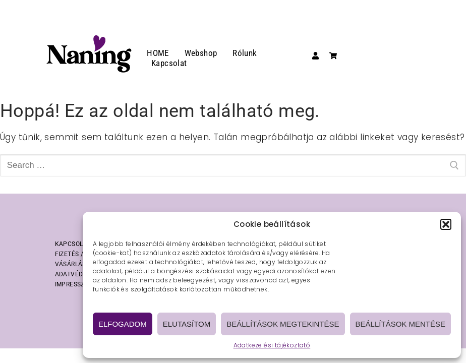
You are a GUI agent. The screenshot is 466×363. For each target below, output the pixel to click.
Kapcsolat (169, 63)
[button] (446, 224)
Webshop (201, 53)
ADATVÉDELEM (77, 274)
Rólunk (244, 53)
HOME (158, 53)
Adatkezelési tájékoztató (272, 345)
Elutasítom (186, 324)
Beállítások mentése (400, 324)
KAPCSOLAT (73, 244)
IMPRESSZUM (74, 284)
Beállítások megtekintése (282, 324)
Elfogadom (122, 324)
